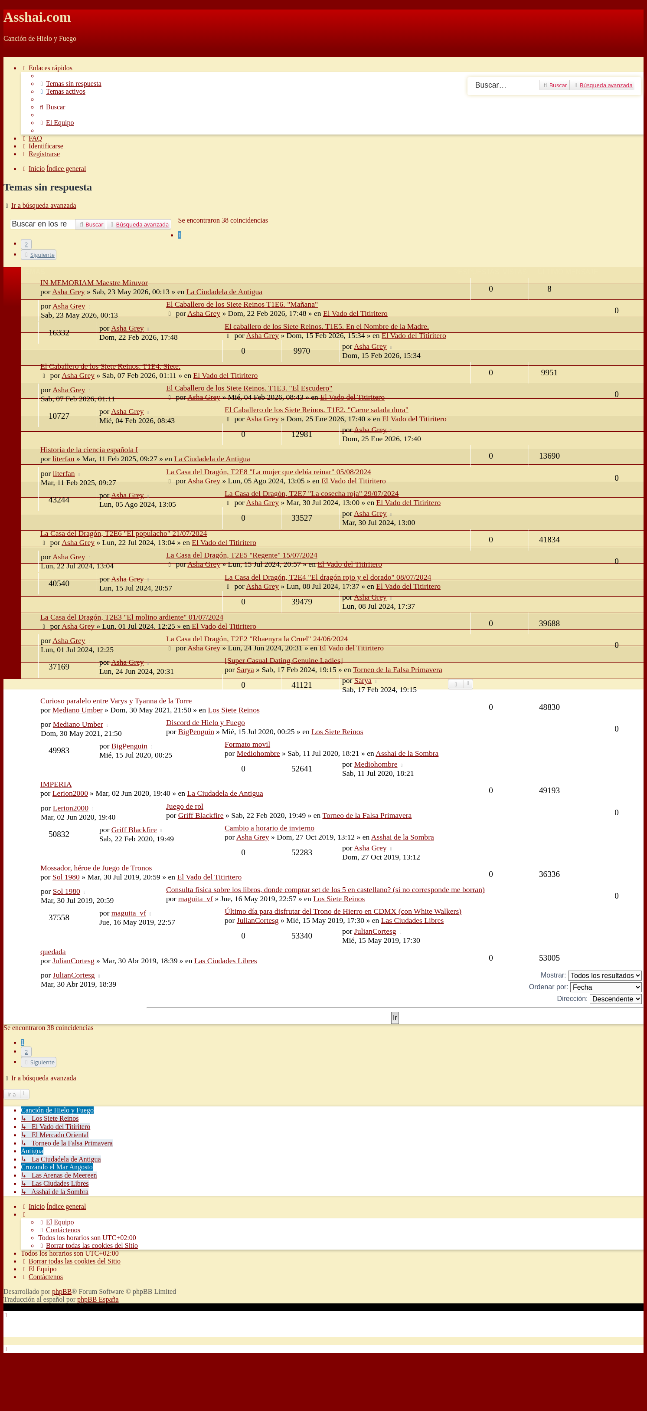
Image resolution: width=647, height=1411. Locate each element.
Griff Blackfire (201, 815)
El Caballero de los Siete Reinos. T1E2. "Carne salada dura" (316, 409)
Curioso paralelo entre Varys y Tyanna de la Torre (116, 700)
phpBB (62, 1291)
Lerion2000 (70, 793)
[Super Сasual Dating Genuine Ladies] (284, 660)
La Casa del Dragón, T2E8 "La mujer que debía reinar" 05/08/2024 (268, 471)
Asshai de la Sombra (407, 753)
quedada (53, 951)
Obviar (13, 53)
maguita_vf (195, 898)
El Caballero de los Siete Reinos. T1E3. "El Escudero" (249, 388)
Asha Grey (68, 306)
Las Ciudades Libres (412, 920)
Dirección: (599, 999)
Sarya (363, 680)
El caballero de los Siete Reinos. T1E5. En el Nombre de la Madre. (327, 326)
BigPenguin (196, 731)
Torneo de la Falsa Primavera (367, 815)
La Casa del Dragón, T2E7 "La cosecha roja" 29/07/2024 (312, 493)
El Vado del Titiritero (355, 313)
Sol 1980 (66, 877)
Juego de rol (184, 806)
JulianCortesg (258, 920)
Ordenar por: (585, 987)
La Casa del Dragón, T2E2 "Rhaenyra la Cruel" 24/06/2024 (257, 638)
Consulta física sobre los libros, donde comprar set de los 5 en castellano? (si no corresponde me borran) (325, 889)
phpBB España (98, 1299)
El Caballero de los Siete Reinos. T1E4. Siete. (110, 366)
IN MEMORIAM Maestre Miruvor (94, 282)
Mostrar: (591, 976)
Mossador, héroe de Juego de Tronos (96, 867)
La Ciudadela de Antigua (212, 458)
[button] (38, 254)
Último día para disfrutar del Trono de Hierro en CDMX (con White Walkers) (343, 911)
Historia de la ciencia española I (89, 449)
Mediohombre (258, 753)
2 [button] (26, 244)
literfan (63, 458)
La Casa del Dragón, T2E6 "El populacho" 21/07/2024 (123, 533)
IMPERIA (56, 784)
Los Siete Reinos (234, 710)
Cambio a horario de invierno (269, 828)
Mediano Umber (77, 710)
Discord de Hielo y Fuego (205, 722)
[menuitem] (69, 83)
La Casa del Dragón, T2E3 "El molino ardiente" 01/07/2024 (131, 617)
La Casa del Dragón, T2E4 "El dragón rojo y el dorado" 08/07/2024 (328, 577)
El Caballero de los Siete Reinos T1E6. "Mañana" (242, 304)
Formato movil (247, 744)
